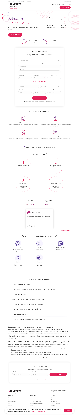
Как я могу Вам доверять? (21, 284)
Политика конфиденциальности (36, 403)
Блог (14, 1)
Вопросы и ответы (12, 401)
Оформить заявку (65, 7)
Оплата (69, 4)
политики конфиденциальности (44, 102)
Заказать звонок (13, 8)
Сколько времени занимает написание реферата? (29, 319)
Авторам (23, 1)
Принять (68, 410)
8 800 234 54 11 (14, 6)
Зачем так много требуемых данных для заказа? (28, 299)
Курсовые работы (55, 397)
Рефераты (53, 405)
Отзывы (18, 1)
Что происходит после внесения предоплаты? (28, 304)
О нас (58, 4)
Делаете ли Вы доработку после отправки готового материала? (33, 289)
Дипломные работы (55, 399)
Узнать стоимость (15, 34)
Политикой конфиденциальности (39, 411)
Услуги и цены (52, 4)
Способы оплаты (11, 399)
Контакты (29, 1)
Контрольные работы (55, 407)
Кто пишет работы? (19, 294)
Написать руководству (13, 407)
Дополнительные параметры (39, 81)
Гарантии (63, 4)
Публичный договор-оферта (36, 401)
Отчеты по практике (55, 403)
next (69, 205)
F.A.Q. (9, 1)
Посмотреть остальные (65, 230)
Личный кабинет (67, 1)
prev (10, 205)
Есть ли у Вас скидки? (20, 314)
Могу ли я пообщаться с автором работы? (26, 309)
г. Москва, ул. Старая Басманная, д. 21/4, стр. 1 (60, 391)
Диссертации (54, 401)
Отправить (58, 374)
